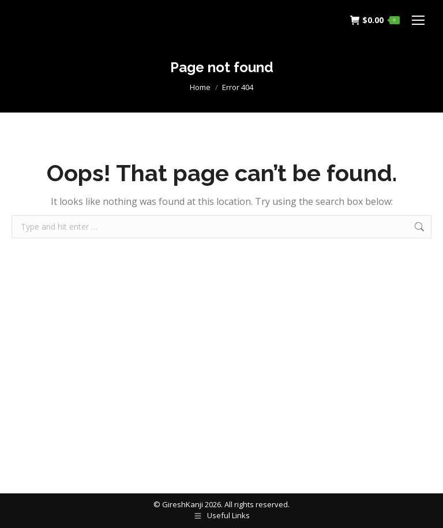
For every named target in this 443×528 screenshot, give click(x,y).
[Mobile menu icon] (418, 20)
